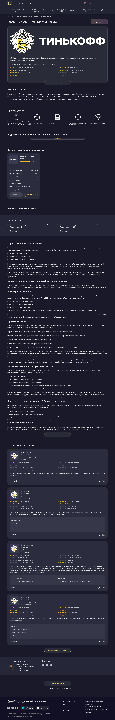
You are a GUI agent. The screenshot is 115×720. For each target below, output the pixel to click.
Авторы (88, 713)
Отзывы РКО (102, 10)
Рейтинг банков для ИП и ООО (86, 10)
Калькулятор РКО (61, 10)
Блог (65, 704)
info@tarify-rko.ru (22, 670)
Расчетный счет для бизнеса (22, 3)
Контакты (66, 710)
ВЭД (51, 10)
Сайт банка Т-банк (57, 435)
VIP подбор (67, 707)
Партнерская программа (94, 701)
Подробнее (16, 195)
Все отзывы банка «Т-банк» (57, 650)
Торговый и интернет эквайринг (37, 10)
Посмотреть (14, 231)
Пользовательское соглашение (96, 710)
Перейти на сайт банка (58, 83)
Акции (72, 10)
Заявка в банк (31, 195)
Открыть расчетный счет (17, 10)
